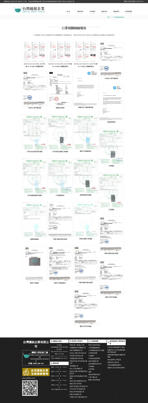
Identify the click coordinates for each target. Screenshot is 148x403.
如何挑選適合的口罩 (94, 364)
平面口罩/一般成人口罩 (77, 345)
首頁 (108, 17)
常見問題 (91, 369)
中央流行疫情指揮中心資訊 (116, 347)
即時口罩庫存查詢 (94, 345)
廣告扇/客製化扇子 (94, 374)
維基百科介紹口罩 (113, 362)
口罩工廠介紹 (92, 377)
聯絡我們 (116, 9)
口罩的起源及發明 (94, 358)
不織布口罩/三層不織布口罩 (78, 397)
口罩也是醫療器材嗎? (114, 365)
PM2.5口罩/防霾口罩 (76, 368)
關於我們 (80, 9)
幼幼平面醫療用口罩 (76, 350)
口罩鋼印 (91, 356)
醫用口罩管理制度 (94, 380)
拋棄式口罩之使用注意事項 (116, 367)
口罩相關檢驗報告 (118, 17)
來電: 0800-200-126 (35, 364)
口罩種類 (92, 9)
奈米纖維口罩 (74, 366)
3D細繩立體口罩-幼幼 (76, 358)
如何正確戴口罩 (93, 361)
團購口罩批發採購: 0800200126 (133, 1)
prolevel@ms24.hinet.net (61, 356)
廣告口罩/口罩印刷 (76, 383)
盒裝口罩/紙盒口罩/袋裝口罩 (79, 386)
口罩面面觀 (128, 9)
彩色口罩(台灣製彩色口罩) (78, 381)
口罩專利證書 (92, 353)
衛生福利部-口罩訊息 (114, 359)
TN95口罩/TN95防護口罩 (77, 389)
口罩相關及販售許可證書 (96, 350)
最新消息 (104, 9)
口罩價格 (91, 366)
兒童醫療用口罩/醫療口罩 (78, 347)
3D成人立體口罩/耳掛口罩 (78, 353)
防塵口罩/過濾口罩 (76, 394)
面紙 (89, 372)
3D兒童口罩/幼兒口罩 (76, 356)
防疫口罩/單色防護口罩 (77, 391)
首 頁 (68, 9)
